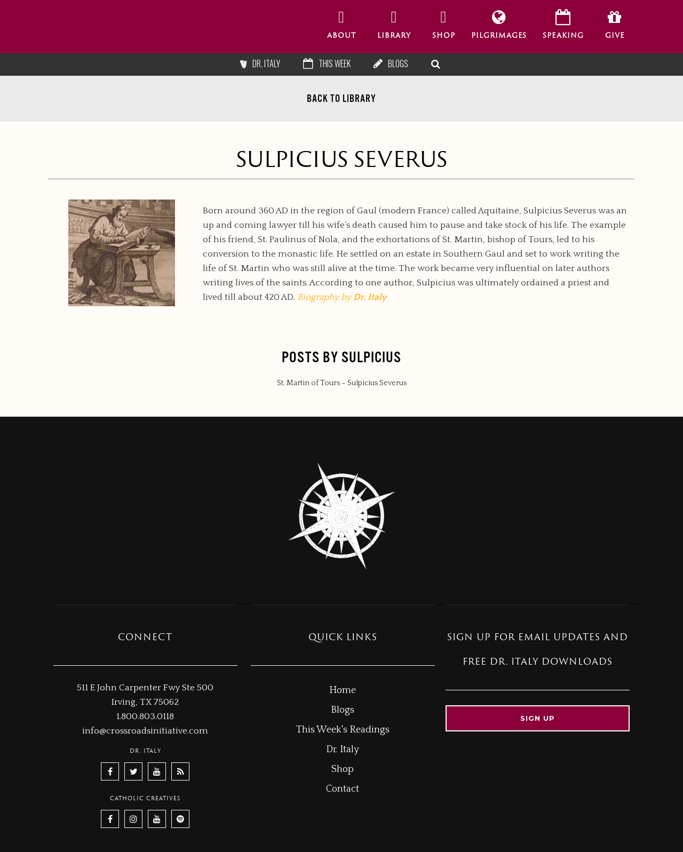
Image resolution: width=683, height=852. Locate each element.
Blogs (398, 63)
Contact (342, 789)
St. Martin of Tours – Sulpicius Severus (342, 383)
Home (342, 690)
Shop (342, 769)
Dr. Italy (266, 63)
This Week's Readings (343, 729)
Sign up (537, 718)
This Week (335, 63)
